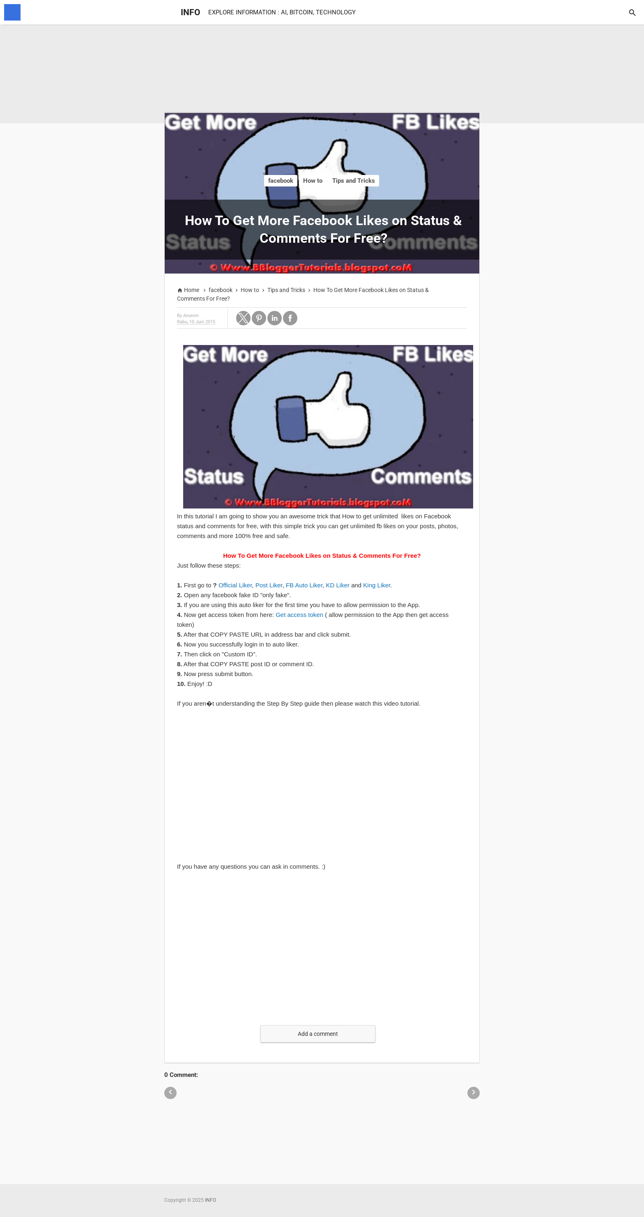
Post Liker (269, 585)
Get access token (299, 614)
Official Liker (235, 585)
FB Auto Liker (304, 585)
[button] (243, 318)
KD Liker (338, 585)
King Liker (376, 585)
